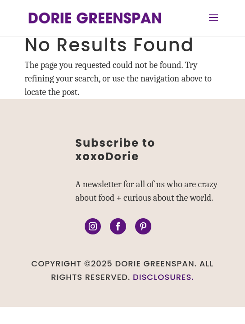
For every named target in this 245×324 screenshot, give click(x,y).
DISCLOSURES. (163, 277)
